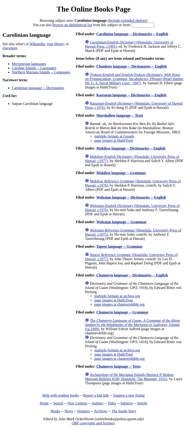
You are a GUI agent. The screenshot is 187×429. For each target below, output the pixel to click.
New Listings (77, 403)
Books (55, 411)
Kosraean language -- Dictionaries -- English (131, 95)
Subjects (126, 403)
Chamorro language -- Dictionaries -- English (132, 275)
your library (55, 44)
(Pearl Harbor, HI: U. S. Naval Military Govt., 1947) (134, 79)
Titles (112, 403)
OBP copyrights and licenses (93, 423)
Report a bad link (96, 395)
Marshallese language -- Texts (119, 115)
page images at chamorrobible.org (119, 304)
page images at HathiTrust (113, 140)
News (69, 411)
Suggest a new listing (129, 395)
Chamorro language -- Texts (118, 366)
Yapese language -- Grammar (119, 246)
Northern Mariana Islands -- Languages (41, 72)
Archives (100, 411)
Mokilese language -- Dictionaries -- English (130, 148)
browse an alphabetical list (72, 25)
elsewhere (10, 48)
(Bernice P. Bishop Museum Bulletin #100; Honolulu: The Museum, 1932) (129, 377)
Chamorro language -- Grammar (122, 312)
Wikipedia (37, 44)
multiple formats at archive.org (117, 296)
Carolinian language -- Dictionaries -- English (132, 34)
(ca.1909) (132, 325)
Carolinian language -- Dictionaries (38, 88)
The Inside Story (124, 411)
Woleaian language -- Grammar (121, 222)
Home (44, 403)
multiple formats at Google (114, 136)
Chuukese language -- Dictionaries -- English (131, 66)
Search (58, 403)
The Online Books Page (93, 9)
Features (83, 411)
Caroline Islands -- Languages (34, 68)
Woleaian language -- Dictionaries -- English (131, 197)
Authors (97, 403)
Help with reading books (60, 395)
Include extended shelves (127, 20)
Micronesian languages (29, 64)
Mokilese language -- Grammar (121, 173)
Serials (142, 403)
